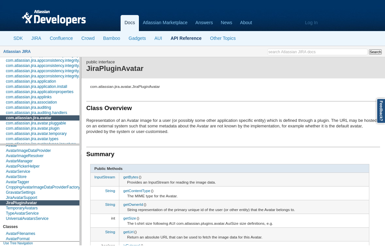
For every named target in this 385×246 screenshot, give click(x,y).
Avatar (11, 145)
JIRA (36, 38)
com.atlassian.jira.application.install (36, 86)
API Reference (186, 38)
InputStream (104, 177)
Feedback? (381, 111)
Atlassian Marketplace (165, 22)
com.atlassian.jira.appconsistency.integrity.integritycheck (55, 71)
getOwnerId (133, 204)
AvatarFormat (17, 239)
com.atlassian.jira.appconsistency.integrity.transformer (53, 76)
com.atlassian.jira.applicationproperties (40, 92)
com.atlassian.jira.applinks (29, 97)
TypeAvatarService (22, 213)
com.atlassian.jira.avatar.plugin (32, 128)
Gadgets (137, 38)
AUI (158, 38)
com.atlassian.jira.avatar (28, 118)
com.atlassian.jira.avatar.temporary (36, 133)
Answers (204, 22)
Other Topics (223, 38)
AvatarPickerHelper (23, 166)
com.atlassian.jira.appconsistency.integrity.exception (51, 65)
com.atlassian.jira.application (31, 81)
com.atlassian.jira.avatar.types (32, 139)
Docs (130, 22)
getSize (129, 218)
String (110, 191)
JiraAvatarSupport (21, 197)
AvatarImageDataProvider (28, 150)
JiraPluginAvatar (21, 203)
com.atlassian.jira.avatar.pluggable (36, 123)
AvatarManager (19, 161)
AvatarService (18, 171)
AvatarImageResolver (24, 156)
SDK (18, 38)
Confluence (61, 38)
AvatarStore (16, 176)
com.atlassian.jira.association (31, 102)
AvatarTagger (17, 182)
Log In (311, 22)
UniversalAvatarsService (27, 218)
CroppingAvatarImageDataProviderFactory (43, 187)
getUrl (128, 232)
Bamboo (111, 38)
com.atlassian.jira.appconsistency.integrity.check (48, 60)
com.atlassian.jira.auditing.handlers (36, 112)
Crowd (87, 38)
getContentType (136, 191)
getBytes (130, 177)
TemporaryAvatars (22, 208)
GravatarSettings (20, 192)
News (226, 22)
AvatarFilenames (20, 233)
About (246, 22)
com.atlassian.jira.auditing (28, 107)
